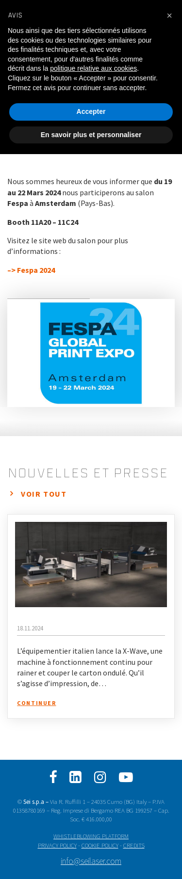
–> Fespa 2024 (31, 270)
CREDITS (134, 845)
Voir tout (43, 494)
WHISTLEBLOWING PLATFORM (91, 836)
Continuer (36, 702)
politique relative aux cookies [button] (93, 68)
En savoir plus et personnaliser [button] (91, 135)
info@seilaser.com (91, 861)
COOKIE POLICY (100, 845)
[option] (91, 353)
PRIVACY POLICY (57, 845)
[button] (169, 15)
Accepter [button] (91, 111)
